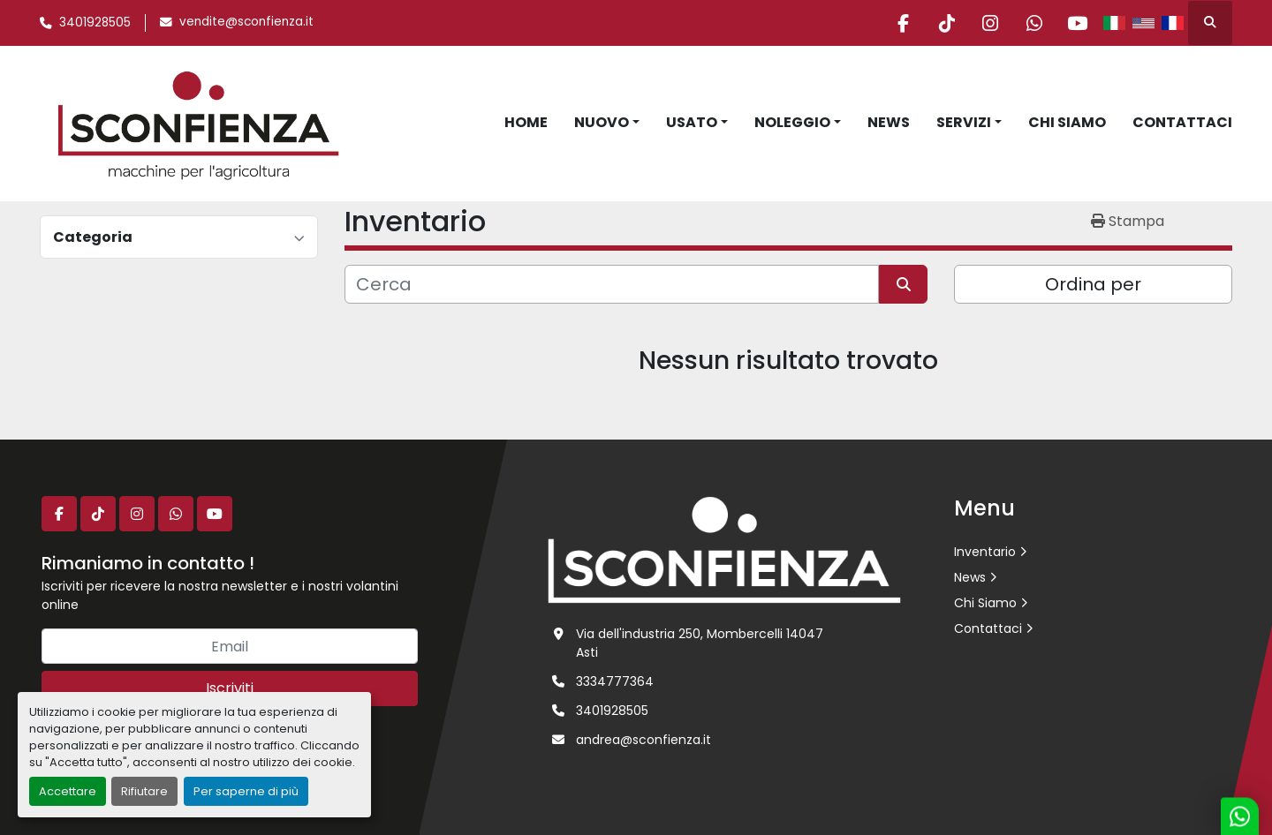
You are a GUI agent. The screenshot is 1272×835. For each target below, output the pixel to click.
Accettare (67, 791)
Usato (691, 122)
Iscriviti (230, 688)
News (888, 122)
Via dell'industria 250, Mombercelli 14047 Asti (699, 643)
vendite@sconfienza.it (246, 21)
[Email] (230, 646)
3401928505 (95, 22)
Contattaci (1182, 122)
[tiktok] (942, 23)
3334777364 (615, 681)
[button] (607, 122)
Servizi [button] (963, 122)
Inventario (985, 551)
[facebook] (896, 23)
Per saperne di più (246, 791)
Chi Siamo (1067, 122)
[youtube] (1077, 23)
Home (526, 122)
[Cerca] (611, 284)
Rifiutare (144, 791)
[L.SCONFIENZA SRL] (724, 549)
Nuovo (601, 122)
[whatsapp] (1032, 23)
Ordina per (1093, 284)
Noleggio (792, 122)
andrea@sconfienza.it (643, 739)
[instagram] (987, 23)
